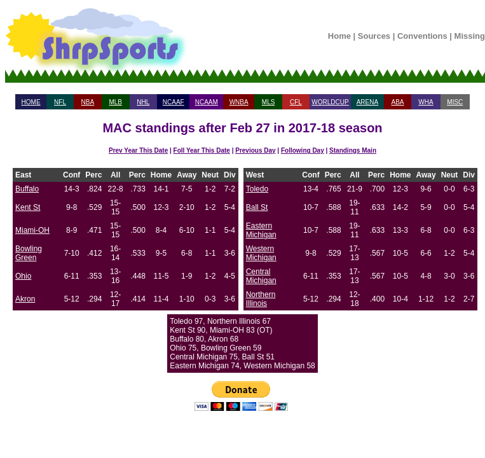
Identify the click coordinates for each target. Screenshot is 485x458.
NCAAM (206, 102)
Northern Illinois (261, 299)
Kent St (27, 207)
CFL (296, 102)
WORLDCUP (329, 102)
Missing (469, 36)
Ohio (23, 276)
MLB (115, 102)
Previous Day (255, 150)
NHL (143, 102)
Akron (25, 299)
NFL (60, 102)
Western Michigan (261, 253)
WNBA (239, 102)
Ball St (257, 207)
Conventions (422, 36)
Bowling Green (28, 253)
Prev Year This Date (138, 150)
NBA (88, 102)
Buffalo (27, 188)
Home (339, 36)
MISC (455, 102)
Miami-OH (32, 230)
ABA (397, 102)
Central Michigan (261, 276)
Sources (374, 36)
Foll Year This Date (202, 150)
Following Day (302, 150)
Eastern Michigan (261, 230)
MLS (268, 102)
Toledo (257, 188)
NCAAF (173, 102)
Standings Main (352, 150)
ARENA (367, 102)
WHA (425, 102)
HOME (31, 102)
